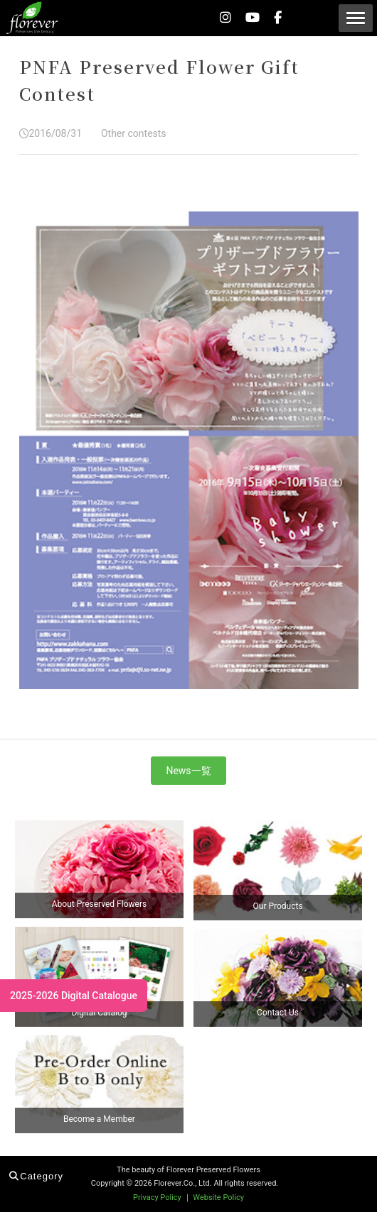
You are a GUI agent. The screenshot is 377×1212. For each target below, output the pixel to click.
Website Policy (218, 1197)
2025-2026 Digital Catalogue (73, 995)
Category (36, 1176)
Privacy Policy (157, 1197)
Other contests (131, 133)
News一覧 (188, 770)
